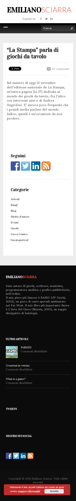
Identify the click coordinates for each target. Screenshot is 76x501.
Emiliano (39, 9)
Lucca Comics (19, 234)
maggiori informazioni (29, 491)
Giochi (15, 228)
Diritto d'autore (20, 216)
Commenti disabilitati (34, 351)
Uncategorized (19, 240)
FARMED (26, 347)
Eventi (14, 222)
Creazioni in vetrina (17, 365)
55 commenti (58, 69)
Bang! (14, 205)
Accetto (54, 491)
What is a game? (15, 379)
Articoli (15, 199)
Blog (13, 211)
